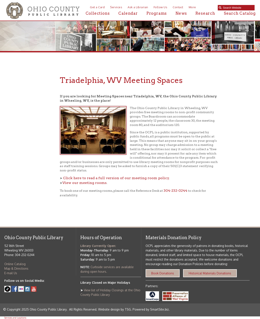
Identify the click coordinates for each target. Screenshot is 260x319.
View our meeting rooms (84, 183)
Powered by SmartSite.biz (151, 309)
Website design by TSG (114, 309)
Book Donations (162, 273)
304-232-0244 (175, 190)
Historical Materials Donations (210, 273)
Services (116, 7)
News (181, 13)
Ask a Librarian (138, 7)
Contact (178, 7)
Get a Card (97, 7)
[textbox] (238, 8)
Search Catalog (240, 13)
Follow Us (160, 7)
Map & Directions (16, 268)
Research (205, 13)
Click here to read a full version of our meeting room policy (116, 178)
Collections (98, 13)
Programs (156, 13)
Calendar (128, 13)
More (192, 7)
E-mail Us (10, 273)
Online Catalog (15, 264)
